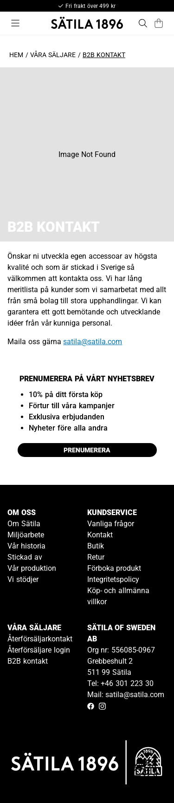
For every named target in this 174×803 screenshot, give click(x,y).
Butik (95, 546)
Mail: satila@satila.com (126, 694)
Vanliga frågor (111, 523)
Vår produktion (31, 568)
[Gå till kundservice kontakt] (145, 774)
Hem (16, 55)
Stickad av (24, 557)
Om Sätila (23, 523)
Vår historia (26, 546)
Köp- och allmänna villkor (118, 596)
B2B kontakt (27, 661)
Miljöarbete (25, 534)
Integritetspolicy (113, 579)
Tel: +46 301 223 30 (120, 683)
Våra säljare (53, 55)
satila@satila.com (92, 341)
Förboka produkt (114, 568)
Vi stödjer (23, 579)
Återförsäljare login (38, 650)
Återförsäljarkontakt (39, 638)
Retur (95, 557)
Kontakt (100, 534)
